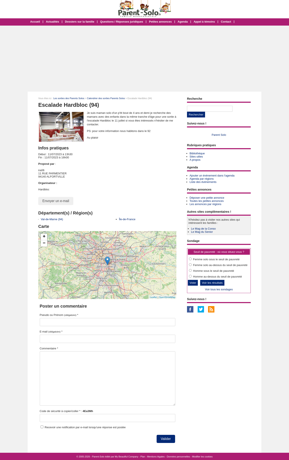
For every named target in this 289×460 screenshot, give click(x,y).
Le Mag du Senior (202, 231)
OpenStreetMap (167, 297)
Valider (166, 439)
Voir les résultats (212, 282)
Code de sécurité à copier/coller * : (66, 411)
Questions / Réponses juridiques (121, 21)
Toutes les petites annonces (207, 201)
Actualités (52, 21)
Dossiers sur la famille (79, 21)
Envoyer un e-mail (55, 201)
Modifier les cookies (202, 456)
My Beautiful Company (126, 456)
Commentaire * (49, 348)
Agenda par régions (202, 178)
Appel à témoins (204, 21)
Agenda (183, 21)
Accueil (35, 21)
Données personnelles (178, 456)
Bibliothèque (197, 153)
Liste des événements (203, 182)
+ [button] (44, 237)
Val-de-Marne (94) (52, 219)
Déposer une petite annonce (207, 197)
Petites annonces (160, 21)
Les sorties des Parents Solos (68, 98)
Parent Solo (219, 134)
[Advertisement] (144, 58)
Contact (226, 21)
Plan (142, 456)
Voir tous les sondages (219, 289)
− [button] (44, 243)
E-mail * (51, 331)
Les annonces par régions (205, 204)
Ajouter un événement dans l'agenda (212, 175)
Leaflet (153, 297)
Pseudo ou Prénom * (59, 315)
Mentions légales (156, 456)
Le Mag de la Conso (203, 228)
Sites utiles (196, 156)
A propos (195, 159)
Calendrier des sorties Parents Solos (106, 98)
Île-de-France (127, 219)
